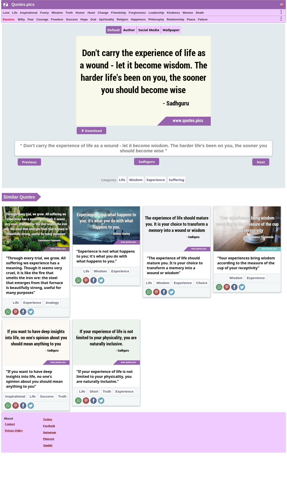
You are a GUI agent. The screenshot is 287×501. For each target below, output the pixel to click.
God (93, 19)
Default (113, 30)
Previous (29, 162)
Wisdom (57, 12)
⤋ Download (91, 130)
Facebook (49, 425)
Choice (201, 283)
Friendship (118, 12)
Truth (69, 12)
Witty (21, 19)
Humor (80, 12)
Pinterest (48, 438)
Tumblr (47, 445)
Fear (31, 19)
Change (103, 12)
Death (200, 12)
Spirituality (106, 19)
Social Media (148, 30)
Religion (122, 19)
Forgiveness (137, 12)
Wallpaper (171, 30)
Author (129, 30)
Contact (10, 424)
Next (261, 162)
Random (8, 19)
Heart (91, 12)
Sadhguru (147, 161)
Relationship (175, 19)
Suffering (176, 179)
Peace (191, 19)
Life (14, 12)
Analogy (52, 302)
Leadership (156, 12)
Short (93, 391)
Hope (84, 19)
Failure (203, 19)
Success (72, 19)
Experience (155, 179)
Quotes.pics (23, 4)
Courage (42, 19)
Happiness (138, 19)
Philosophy (156, 19)
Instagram (49, 432)
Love (6, 12)
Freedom (57, 19)
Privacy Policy (14, 430)
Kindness (173, 12)
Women (188, 12)
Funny (44, 12)
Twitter (47, 419)
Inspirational (28, 12)
